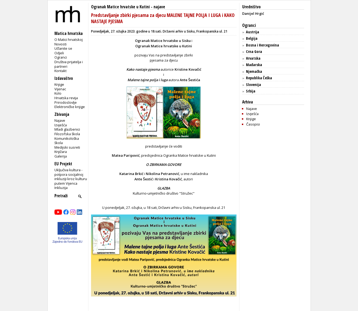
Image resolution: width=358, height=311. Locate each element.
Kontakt (60, 70)
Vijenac (60, 89)
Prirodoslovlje (65, 102)
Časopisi (253, 124)
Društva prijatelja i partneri (68, 64)
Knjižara (60, 151)
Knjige (59, 84)
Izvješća (60, 125)
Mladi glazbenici (67, 129)
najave (159, 7)
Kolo (57, 93)
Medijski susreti (67, 147)
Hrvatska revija (66, 97)
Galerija (60, 156)
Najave (59, 120)
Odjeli (59, 53)
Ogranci (60, 57)
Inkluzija (61, 187)
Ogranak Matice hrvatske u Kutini (120, 7)
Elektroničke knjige (69, 106)
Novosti (60, 44)
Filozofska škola (67, 133)
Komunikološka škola (66, 140)
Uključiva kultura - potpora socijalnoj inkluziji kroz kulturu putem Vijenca (70, 176)
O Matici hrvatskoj (68, 39)
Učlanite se (63, 48)
